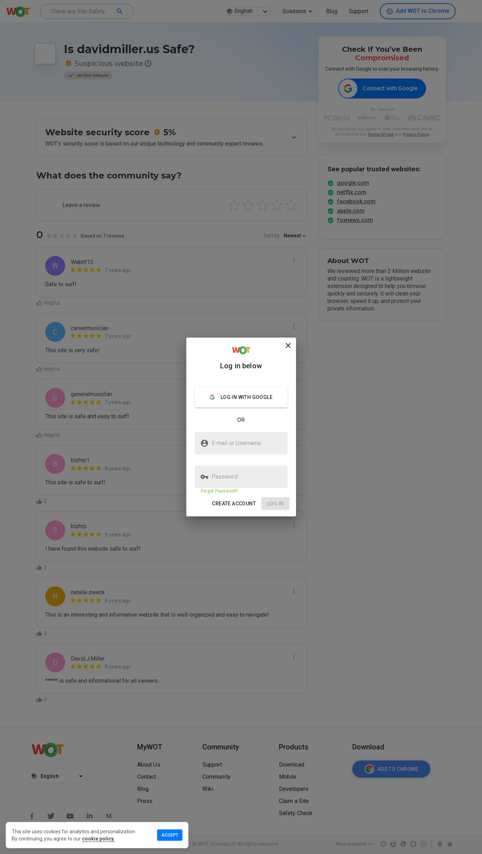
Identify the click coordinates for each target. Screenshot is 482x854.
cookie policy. (98, 839)
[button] (234, 503)
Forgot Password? (219, 491)
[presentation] (241, 427)
